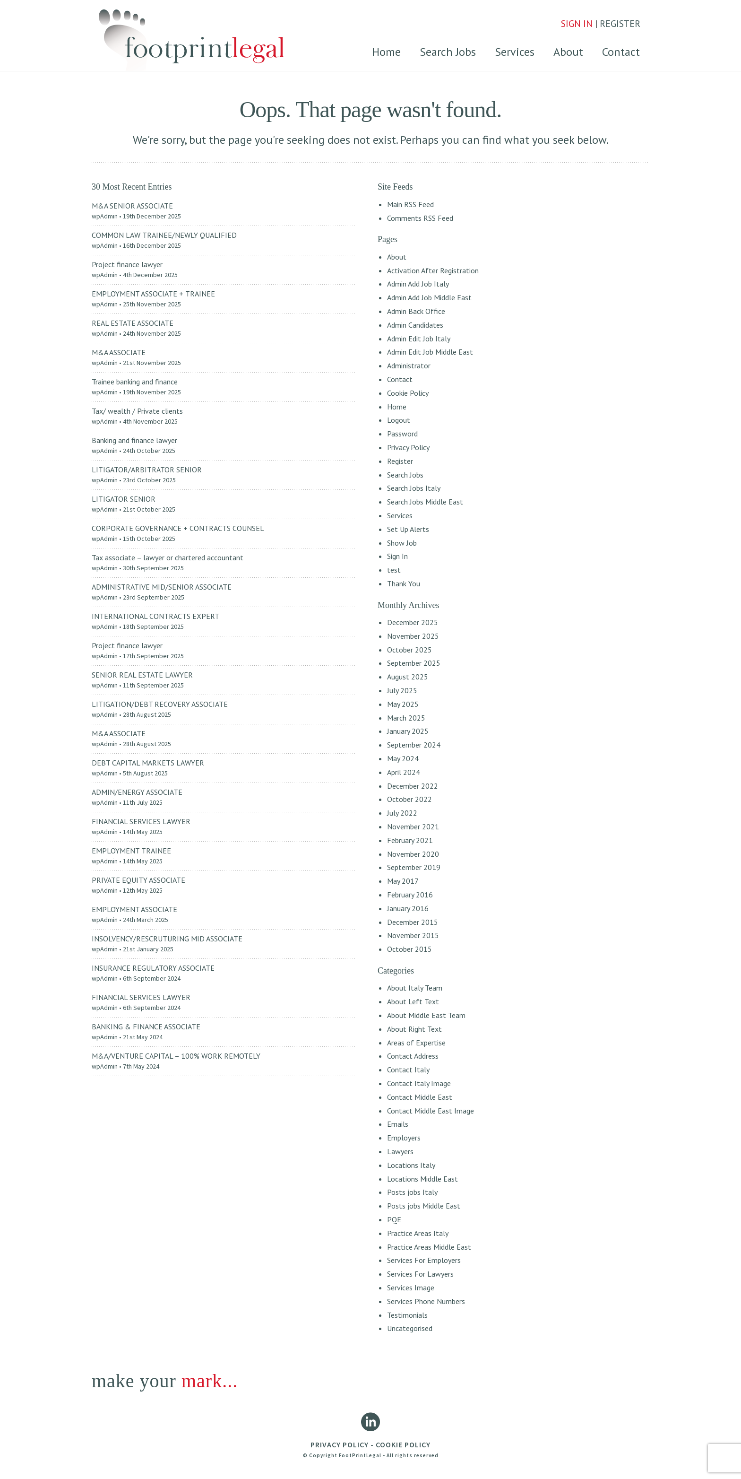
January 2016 (408, 908)
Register (400, 461)
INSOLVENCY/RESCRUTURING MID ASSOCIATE (167, 938)
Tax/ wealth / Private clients (137, 411)
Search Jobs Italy (413, 488)
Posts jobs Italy (412, 1192)
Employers (404, 1137)
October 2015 (409, 949)
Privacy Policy (408, 447)
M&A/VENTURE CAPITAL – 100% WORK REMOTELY (176, 1056)
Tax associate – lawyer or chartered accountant (167, 557)
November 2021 (413, 826)
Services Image (410, 1287)
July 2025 (402, 690)
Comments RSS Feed (420, 218)
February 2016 (410, 894)
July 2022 (402, 813)
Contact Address (413, 1056)
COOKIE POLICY (403, 1444)
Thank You (403, 583)
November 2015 (413, 935)
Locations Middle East (422, 1178)
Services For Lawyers (420, 1274)
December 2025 (412, 622)
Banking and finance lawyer (134, 440)
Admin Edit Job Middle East (430, 352)
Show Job (402, 543)
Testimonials (407, 1315)
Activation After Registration (433, 270)
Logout (398, 420)
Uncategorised (409, 1328)
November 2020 (413, 854)
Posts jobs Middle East (423, 1205)
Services (514, 51)
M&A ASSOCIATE (119, 352)
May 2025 (403, 704)
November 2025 (413, 636)
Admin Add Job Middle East (429, 297)
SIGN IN (577, 23)
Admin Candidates (415, 325)
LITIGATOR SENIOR (123, 499)
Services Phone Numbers (426, 1301)
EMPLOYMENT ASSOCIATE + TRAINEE (153, 293)
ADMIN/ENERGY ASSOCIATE (137, 792)
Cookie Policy (408, 393)
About (568, 51)
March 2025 (406, 717)
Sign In (397, 556)
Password (402, 433)
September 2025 (413, 663)
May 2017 (403, 881)
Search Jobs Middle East (425, 501)
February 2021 (410, 840)
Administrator (409, 365)
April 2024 (403, 772)
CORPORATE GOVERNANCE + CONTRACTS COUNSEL (178, 528)
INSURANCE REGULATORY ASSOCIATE (153, 968)
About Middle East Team (426, 1015)
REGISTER (620, 23)
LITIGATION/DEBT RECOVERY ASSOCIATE (160, 704)
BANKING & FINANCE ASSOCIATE (146, 1026)
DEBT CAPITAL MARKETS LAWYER (148, 762)
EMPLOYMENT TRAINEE (131, 850)
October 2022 (409, 799)
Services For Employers (424, 1260)
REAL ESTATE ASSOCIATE (132, 323)
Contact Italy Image (419, 1083)
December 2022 (412, 786)
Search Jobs (448, 51)
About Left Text (413, 1001)
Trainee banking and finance (135, 381)
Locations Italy (411, 1165)
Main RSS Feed (410, 204)
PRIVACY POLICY (339, 1444)
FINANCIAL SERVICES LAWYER (141, 821)
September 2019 (413, 867)
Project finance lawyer (127, 264)
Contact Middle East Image (430, 1110)
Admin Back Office (416, 311)
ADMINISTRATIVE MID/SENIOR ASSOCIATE (162, 587)
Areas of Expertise (416, 1042)
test (394, 569)
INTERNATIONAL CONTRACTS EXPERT (155, 616)
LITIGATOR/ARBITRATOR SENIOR (147, 469)
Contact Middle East (419, 1097)
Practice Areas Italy (417, 1233)
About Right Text (414, 1029)
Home (386, 51)
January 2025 (408, 731)
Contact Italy (408, 1069)
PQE (394, 1219)
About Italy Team (414, 987)
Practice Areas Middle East (429, 1247)
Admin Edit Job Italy (418, 338)
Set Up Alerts (408, 529)
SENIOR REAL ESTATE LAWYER (142, 674)
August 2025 (407, 676)
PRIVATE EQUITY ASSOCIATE (138, 880)
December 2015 (412, 922)
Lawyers (400, 1151)
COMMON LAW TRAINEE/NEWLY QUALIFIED (164, 235)
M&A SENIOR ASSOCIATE (132, 205)
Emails (397, 1124)
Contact (621, 51)
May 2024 (403, 758)
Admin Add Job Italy (418, 283)
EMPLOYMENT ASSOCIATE (134, 909)
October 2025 (409, 649)
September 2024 (413, 744)
